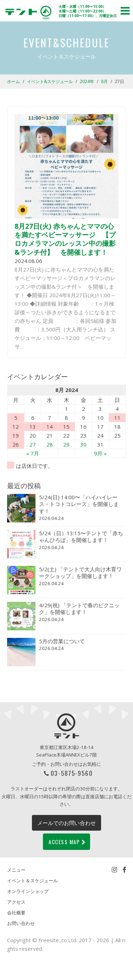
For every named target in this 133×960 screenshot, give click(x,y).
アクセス (16, 902)
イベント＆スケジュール (32, 880)
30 (83, 444)
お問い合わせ (21, 923)
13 (32, 426)
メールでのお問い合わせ (66, 822)
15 (66, 426)
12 (15, 426)
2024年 (87, 81)
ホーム (13, 81)
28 (49, 444)
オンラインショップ (28, 891)
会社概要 (16, 912)
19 (15, 435)
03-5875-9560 (72, 773)
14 (49, 426)
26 (15, 444)
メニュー (16, 870)
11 (117, 417)
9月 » (100, 453)
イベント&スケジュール (50, 81)
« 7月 (32, 453)
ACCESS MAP (67, 842)
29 (66, 444)
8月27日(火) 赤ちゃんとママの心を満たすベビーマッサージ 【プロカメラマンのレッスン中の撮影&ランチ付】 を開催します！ (65, 239)
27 (32, 444)
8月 (104, 81)
